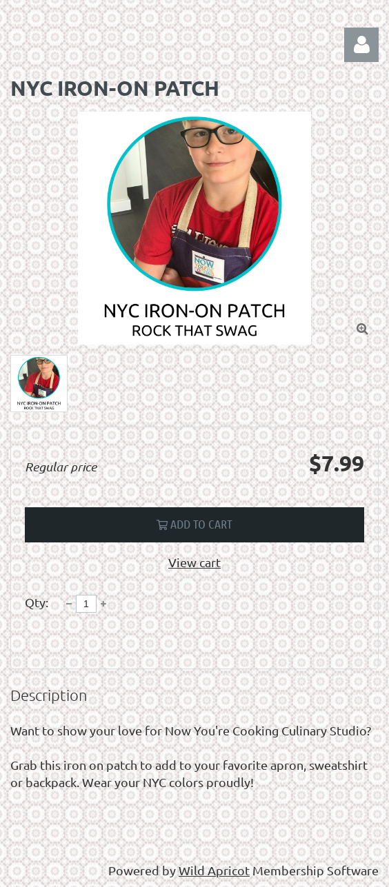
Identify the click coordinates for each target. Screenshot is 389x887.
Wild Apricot (214, 870)
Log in (361, 45)
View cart (194, 562)
